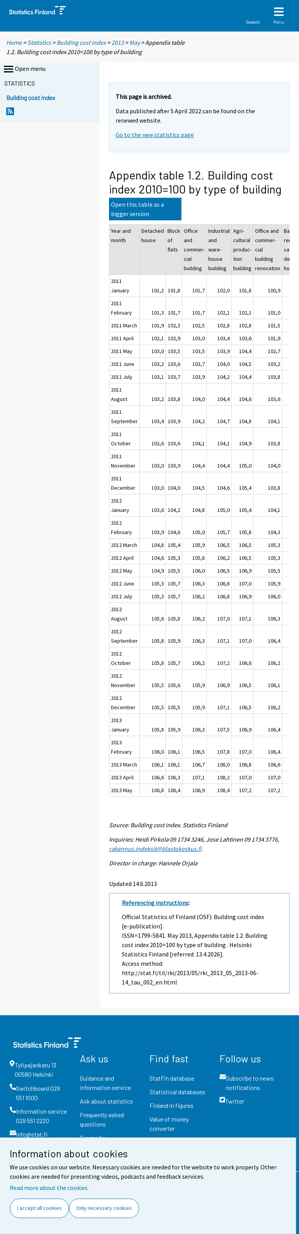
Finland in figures (171, 1105)
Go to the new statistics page (155, 135)
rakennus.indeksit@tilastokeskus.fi (155, 849)
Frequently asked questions (102, 1119)
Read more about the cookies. (49, 1188)
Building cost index (81, 42)
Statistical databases (177, 1091)
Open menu (24, 69)
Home (14, 42)
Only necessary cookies (104, 1207)
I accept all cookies (39, 1207)
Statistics (39, 42)
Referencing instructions (155, 903)
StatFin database (172, 1078)
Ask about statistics (106, 1101)
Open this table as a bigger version (137, 209)
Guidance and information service (105, 1082)
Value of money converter (169, 1123)
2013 (117, 42)
